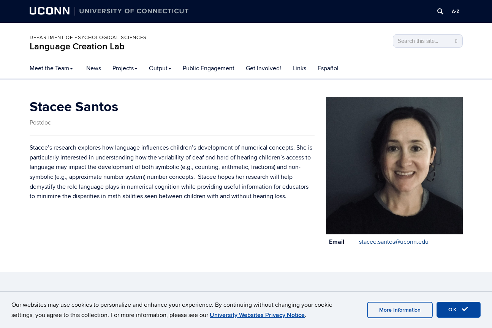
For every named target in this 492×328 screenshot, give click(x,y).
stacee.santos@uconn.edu (394, 242)
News (93, 68)
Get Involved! (263, 68)
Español (328, 68)
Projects (125, 68)
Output (160, 68)
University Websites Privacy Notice (257, 315)
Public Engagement (208, 68)
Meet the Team (51, 68)
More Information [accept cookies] (400, 310)
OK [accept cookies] (458, 309)
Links (299, 68)
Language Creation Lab (77, 46)
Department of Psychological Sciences (88, 38)
